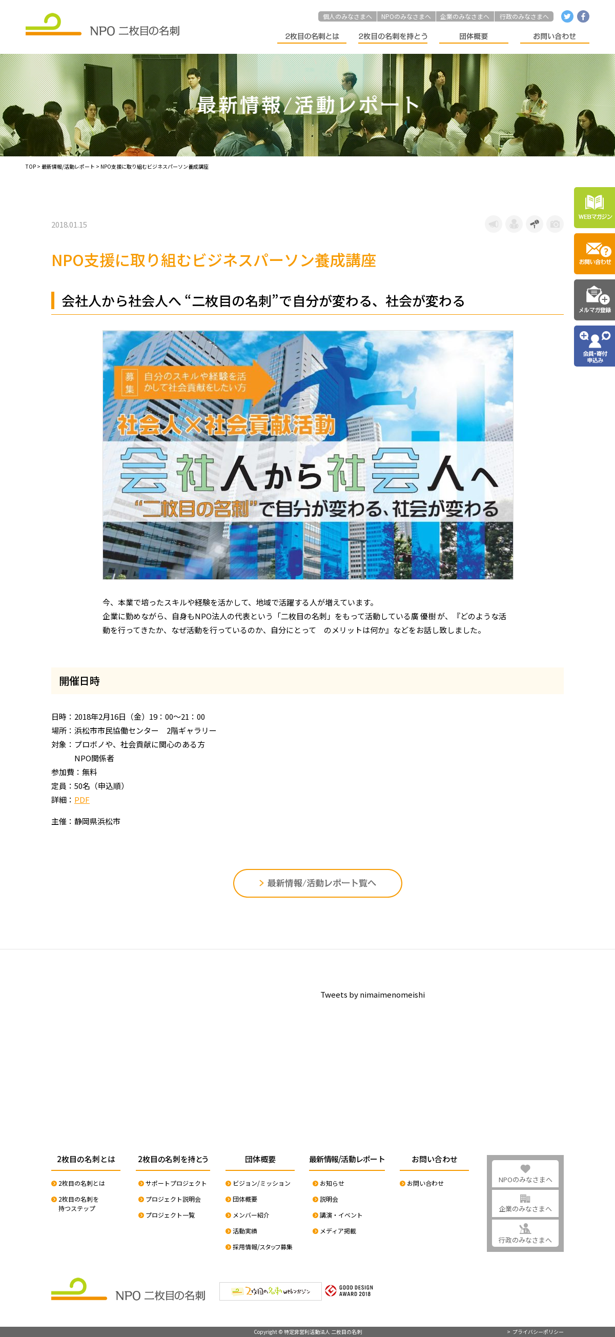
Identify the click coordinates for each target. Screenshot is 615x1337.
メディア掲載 (338, 1230)
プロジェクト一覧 (170, 1214)
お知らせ (332, 1183)
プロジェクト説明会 (173, 1198)
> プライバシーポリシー (535, 1331)
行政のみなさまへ (524, 16)
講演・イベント (341, 1214)
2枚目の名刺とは (81, 1183)
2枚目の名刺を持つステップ (78, 1203)
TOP (31, 166)
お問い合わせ (425, 1183)
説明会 (329, 1198)
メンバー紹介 (251, 1214)
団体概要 (245, 1198)
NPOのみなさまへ (406, 16)
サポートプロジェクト (176, 1183)
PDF (82, 799)
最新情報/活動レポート (68, 166)
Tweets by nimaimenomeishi (372, 994)
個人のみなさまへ (347, 16)
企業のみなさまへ (464, 16)
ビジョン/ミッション (262, 1183)
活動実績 (245, 1230)
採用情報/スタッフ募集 (263, 1246)
